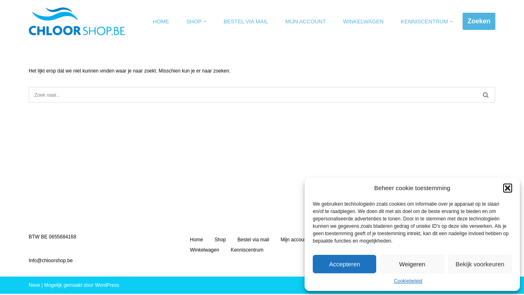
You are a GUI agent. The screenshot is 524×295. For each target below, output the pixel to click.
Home (161, 21)
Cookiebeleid (408, 281)
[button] (508, 188)
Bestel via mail (246, 21)
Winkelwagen (363, 21)
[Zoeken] (253, 95)
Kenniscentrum (246, 251)
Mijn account (306, 21)
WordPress (107, 286)
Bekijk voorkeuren (480, 264)
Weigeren (412, 264)
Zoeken (479, 21)
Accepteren (344, 264)
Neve (34, 286)
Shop (220, 241)
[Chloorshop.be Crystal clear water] (77, 21)
